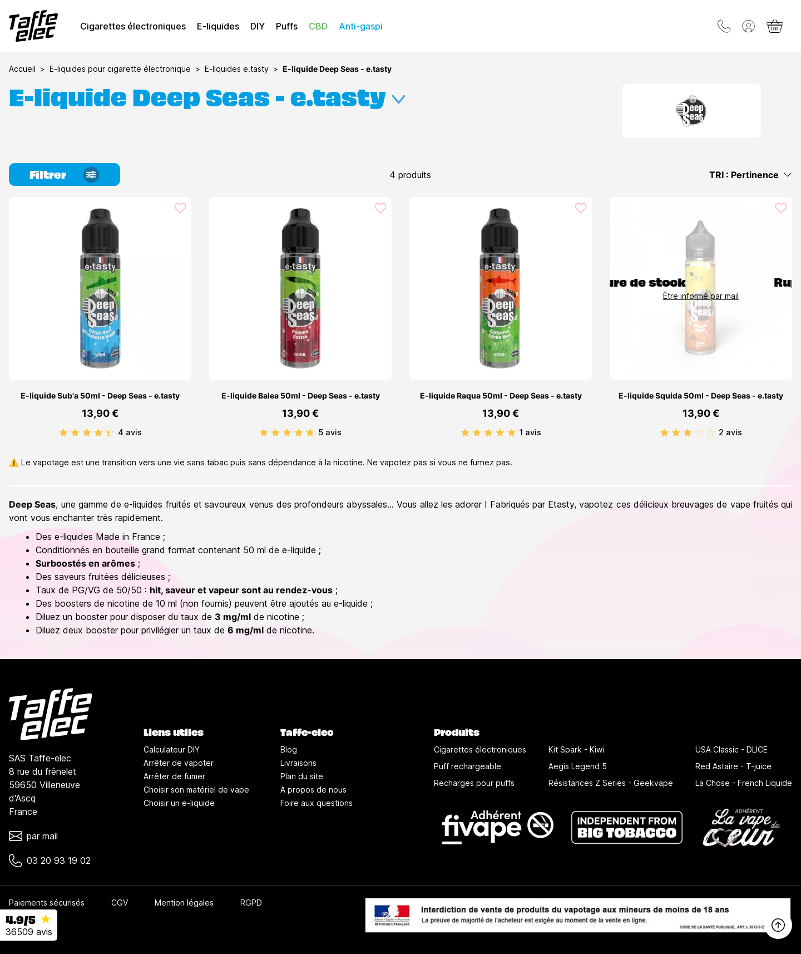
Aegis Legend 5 (577, 766)
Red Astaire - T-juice (733, 766)
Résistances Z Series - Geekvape (610, 783)
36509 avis (29, 931)
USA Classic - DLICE (731, 749)
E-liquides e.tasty (237, 68)
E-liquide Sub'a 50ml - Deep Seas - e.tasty (100, 395)
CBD (318, 26)
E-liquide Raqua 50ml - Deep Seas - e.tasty (501, 395)
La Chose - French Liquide (743, 783)
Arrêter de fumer (174, 776)
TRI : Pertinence (750, 174)
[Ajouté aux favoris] (180, 208)
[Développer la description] (399, 94)
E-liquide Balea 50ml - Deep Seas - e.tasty (300, 395)
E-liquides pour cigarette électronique (120, 68)
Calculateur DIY (172, 749)
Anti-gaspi (361, 26)
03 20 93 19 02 (59, 860)
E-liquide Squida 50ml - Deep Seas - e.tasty (701, 395)
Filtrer (47, 173)
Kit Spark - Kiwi (576, 749)
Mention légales (184, 902)
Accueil (22, 68)
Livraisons (298, 763)
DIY (257, 26)
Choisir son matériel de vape (196, 789)
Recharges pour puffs (474, 783)
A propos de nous (313, 789)
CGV (119, 902)
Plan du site (301, 776)
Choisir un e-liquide (179, 803)
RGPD (251, 902)
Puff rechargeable (467, 766)
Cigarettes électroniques (133, 26)
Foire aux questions (316, 803)
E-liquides (218, 26)
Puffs (287, 26)
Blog (288, 749)
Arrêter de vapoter (179, 763)
